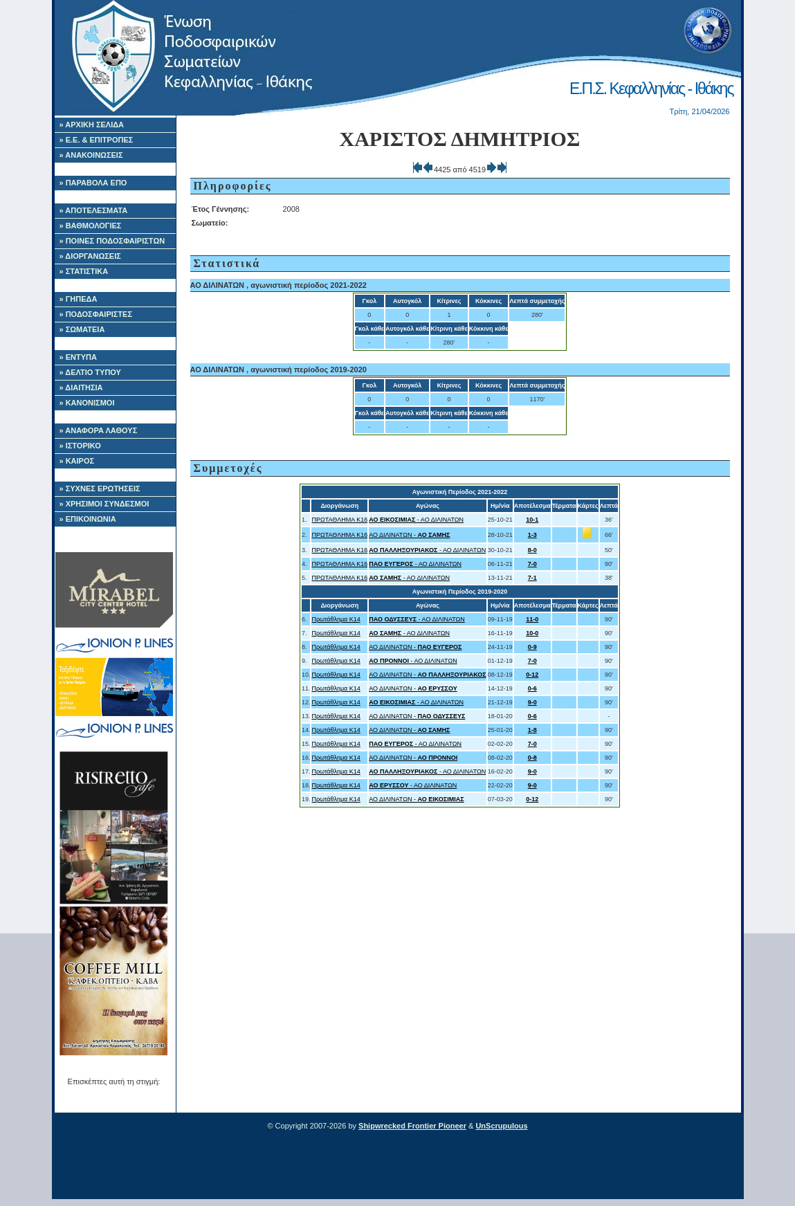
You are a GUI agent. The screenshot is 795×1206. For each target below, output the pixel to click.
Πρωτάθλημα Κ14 (335, 619)
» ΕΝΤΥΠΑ (78, 357)
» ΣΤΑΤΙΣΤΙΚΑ (84, 271)
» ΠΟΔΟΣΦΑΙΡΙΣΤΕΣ (96, 314)
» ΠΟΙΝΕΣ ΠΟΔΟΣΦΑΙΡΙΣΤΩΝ (112, 241)
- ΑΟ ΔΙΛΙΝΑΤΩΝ (416, 519)
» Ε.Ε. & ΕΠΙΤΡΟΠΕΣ (97, 140)
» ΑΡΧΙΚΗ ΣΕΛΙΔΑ (92, 124)
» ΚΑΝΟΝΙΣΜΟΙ (87, 403)
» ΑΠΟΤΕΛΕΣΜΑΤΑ (94, 210)
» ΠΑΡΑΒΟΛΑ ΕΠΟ (93, 183)
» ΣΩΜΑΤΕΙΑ (82, 329)
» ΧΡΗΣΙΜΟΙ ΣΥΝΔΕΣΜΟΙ (104, 504)
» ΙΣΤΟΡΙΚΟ (80, 445)
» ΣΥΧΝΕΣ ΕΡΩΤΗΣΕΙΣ (100, 488)
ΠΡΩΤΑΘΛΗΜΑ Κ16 (339, 519)
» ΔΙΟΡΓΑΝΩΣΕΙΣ (90, 256)
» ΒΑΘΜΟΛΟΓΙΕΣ (91, 225)
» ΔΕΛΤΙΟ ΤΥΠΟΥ (90, 372)
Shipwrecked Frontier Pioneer (412, 1126)
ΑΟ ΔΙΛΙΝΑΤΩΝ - (409, 534)
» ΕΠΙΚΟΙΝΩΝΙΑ (88, 519)
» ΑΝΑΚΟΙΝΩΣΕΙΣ (91, 155)
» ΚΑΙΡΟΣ (77, 461)
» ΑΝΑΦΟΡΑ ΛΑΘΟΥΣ (99, 430)
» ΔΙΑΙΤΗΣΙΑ (81, 387)
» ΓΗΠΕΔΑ (79, 299)
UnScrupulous (501, 1126)
